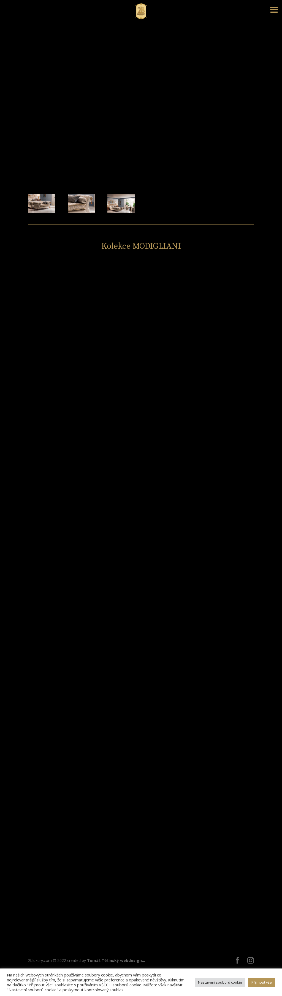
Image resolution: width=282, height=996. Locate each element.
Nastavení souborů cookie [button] (220, 982)
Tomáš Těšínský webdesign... (116, 960)
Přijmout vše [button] (261, 982)
